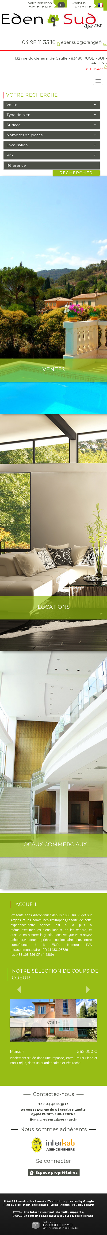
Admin (65, 1204)
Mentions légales (35, 1204)
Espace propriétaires (54, 1172)
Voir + (53, 1022)
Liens (54, 1204)
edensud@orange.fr (81, 42)
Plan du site (12, 1204)
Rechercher (76, 172)
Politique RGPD (83, 1204)
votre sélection (40, 5)
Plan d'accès (96, 69)
